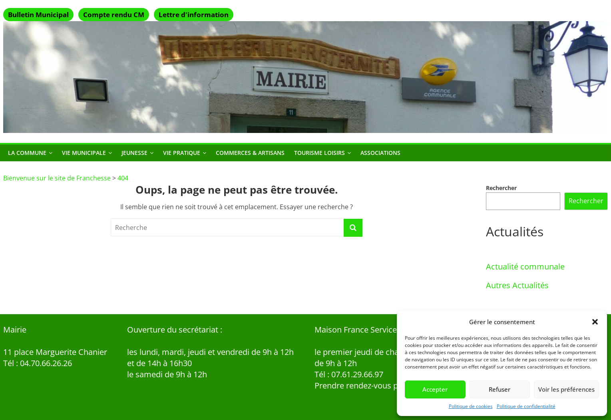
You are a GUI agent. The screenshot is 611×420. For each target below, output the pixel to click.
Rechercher (501, 188)
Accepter (435, 389)
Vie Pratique (181, 153)
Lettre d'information (194, 14)
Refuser (499, 389)
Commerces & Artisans (250, 153)
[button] (595, 322)
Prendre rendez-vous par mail (369, 385)
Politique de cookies (471, 406)
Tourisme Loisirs (319, 153)
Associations (380, 153)
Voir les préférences (566, 389)
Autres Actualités (517, 285)
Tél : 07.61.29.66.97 (348, 374)
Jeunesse (134, 153)
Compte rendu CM (113, 14)
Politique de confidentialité (526, 406)
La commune (27, 153)
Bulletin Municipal (38, 14)
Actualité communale (525, 266)
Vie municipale (84, 153)
